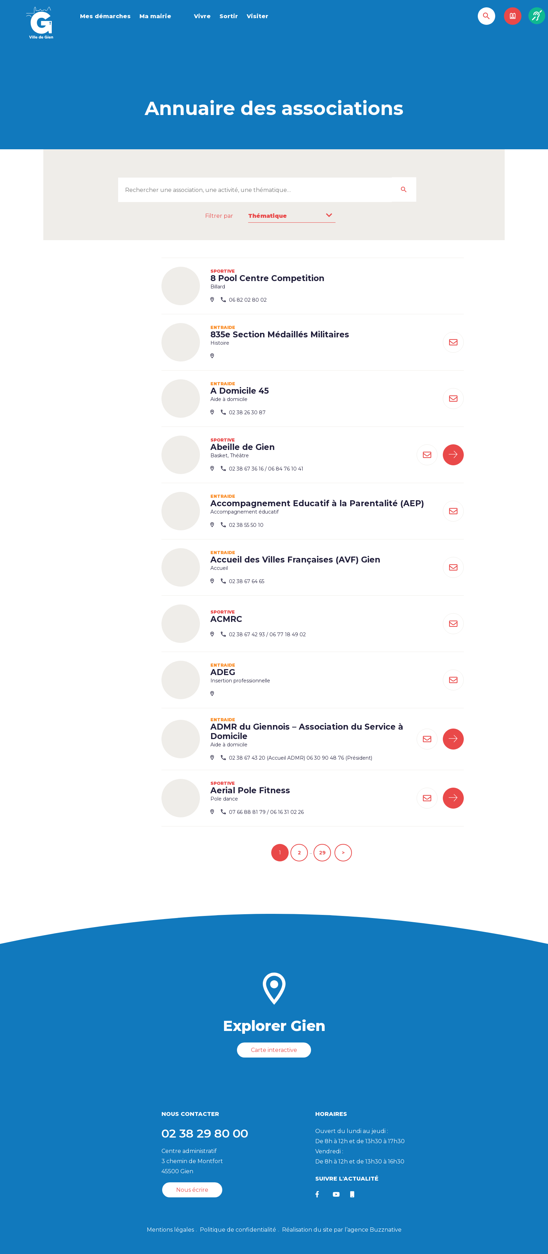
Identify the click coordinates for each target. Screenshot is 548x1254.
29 (322, 853)
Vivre (202, 16)
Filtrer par (219, 216)
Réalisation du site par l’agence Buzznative (342, 1229)
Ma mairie (155, 16)
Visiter (257, 16)
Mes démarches (105, 16)
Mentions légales (170, 1229)
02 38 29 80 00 (204, 1133)
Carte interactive (274, 1050)
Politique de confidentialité (238, 1229)
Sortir (228, 16)
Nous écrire (192, 1190)
